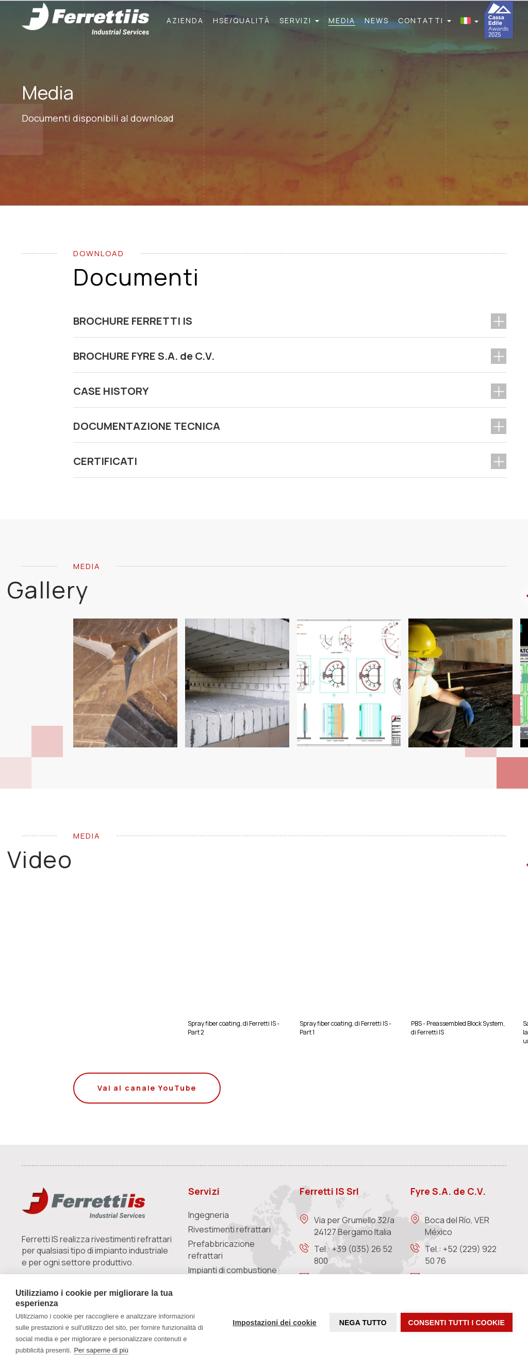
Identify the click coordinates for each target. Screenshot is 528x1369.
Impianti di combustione (232, 1270)
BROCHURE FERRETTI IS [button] (132, 321)
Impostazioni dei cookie (274, 1322)
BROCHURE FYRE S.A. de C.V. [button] (143, 356)
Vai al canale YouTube (146, 1088)
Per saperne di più (101, 1350)
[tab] (289, 321)
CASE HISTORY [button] (110, 391)
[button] (299, 20)
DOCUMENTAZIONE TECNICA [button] (146, 426)
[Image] (129, 683)
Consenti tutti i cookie (456, 1322)
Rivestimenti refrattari (229, 1229)
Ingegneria (208, 1215)
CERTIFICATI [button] (105, 461)
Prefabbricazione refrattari (221, 1249)
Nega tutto (361, 1322)
